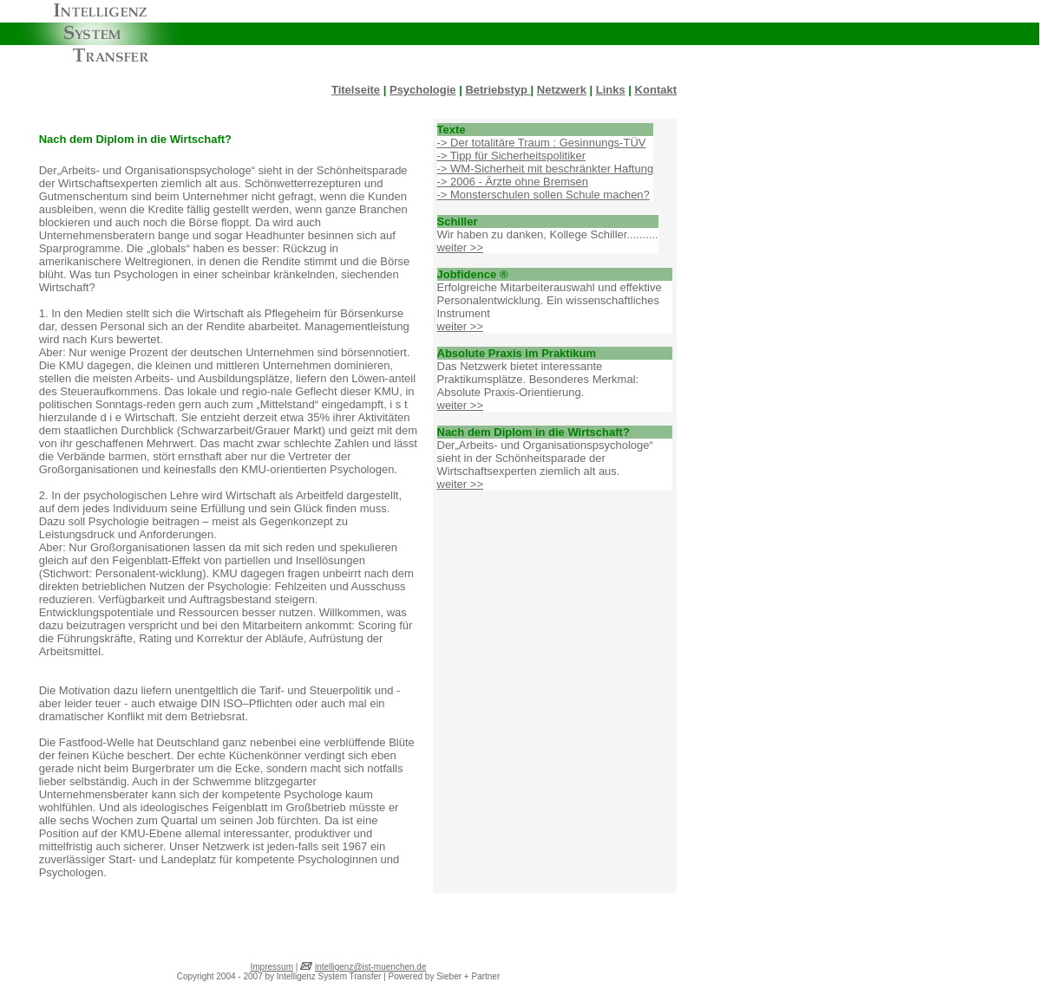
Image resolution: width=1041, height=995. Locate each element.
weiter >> (460, 247)
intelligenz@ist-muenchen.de (371, 967)
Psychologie (423, 89)
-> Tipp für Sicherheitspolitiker (511, 155)
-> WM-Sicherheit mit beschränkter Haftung (545, 168)
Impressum (272, 967)
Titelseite (355, 89)
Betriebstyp (497, 89)
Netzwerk (561, 89)
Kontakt (656, 89)
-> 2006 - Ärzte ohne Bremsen (513, 181)
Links (610, 89)
